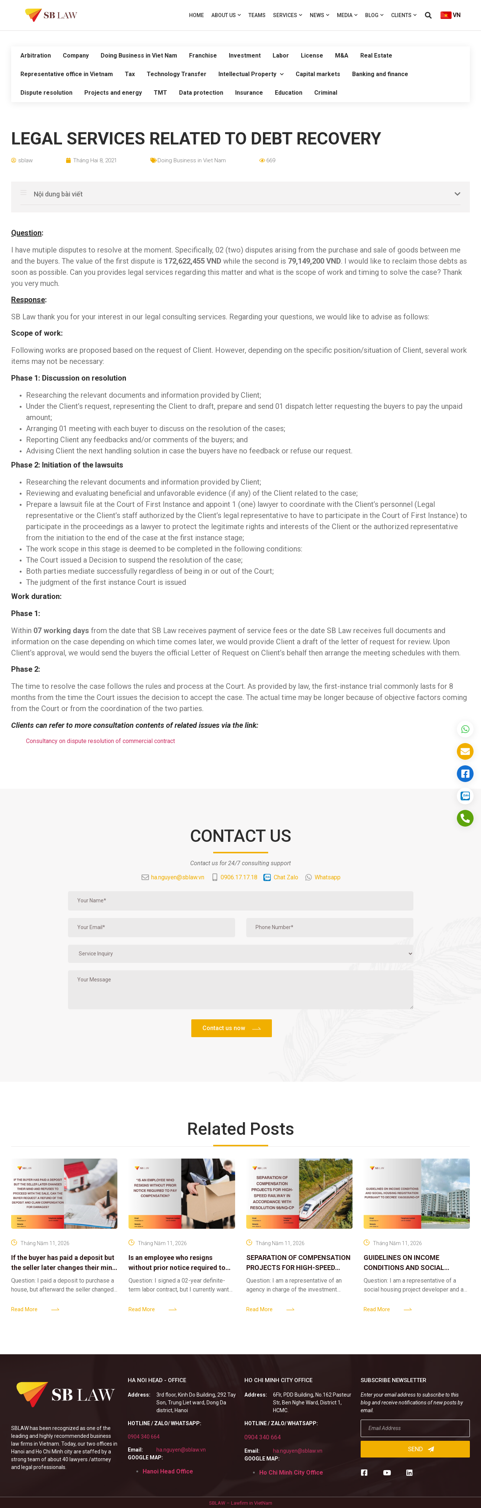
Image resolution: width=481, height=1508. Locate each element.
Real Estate (376, 55)
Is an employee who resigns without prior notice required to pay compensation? (177, 1267)
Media (347, 15)
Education (288, 92)
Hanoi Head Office (168, 1471)
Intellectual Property (251, 74)
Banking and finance (380, 74)
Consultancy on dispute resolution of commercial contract (100, 741)
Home (196, 15)
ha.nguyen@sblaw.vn (181, 1450)
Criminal (325, 92)
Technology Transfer (177, 74)
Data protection (201, 92)
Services (287, 15)
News (319, 15)
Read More (24, 1309)
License (312, 55)
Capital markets (318, 74)
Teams (257, 15)
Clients (404, 15)
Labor (281, 55)
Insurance (249, 92)
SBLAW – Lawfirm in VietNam (240, 1503)
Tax (130, 74)
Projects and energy (113, 92)
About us (226, 15)
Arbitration (35, 55)
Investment (245, 55)
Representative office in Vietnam (66, 74)
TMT (160, 92)
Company (76, 55)
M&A (341, 55)
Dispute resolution (46, 92)
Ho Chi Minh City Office (291, 1472)
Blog (374, 15)
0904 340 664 (144, 1437)
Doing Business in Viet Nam (139, 55)
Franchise (203, 55)
